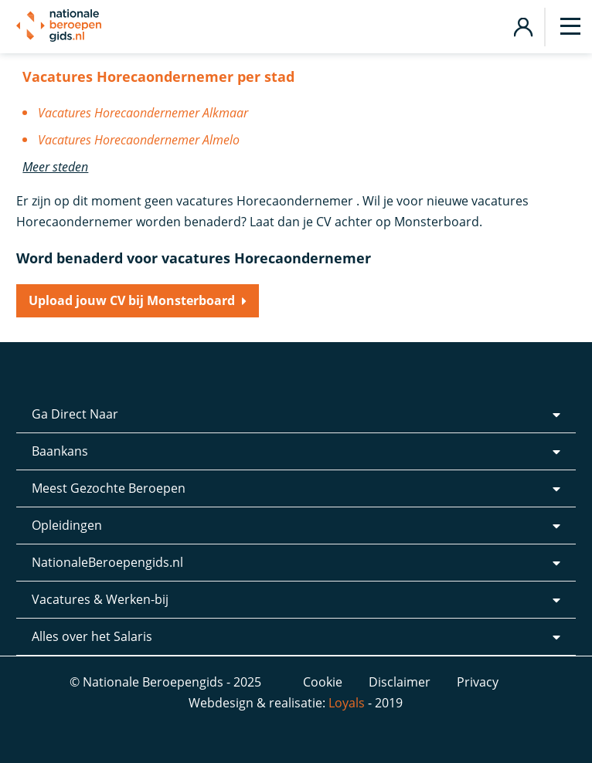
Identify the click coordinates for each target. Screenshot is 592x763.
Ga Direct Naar (75, 413)
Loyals (346, 702)
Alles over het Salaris (92, 636)
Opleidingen (67, 525)
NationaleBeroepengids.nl (107, 562)
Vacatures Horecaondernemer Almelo (139, 139)
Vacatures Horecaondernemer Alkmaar (143, 112)
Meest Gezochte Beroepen (108, 488)
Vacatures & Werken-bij (100, 599)
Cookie (322, 681)
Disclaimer (399, 681)
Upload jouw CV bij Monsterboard (132, 300)
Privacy (477, 681)
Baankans (60, 451)
